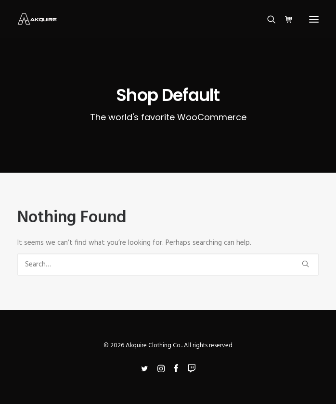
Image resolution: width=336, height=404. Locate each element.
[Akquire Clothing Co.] (37, 19)
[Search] (267, 19)
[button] (314, 19)
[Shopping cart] (284, 19)
